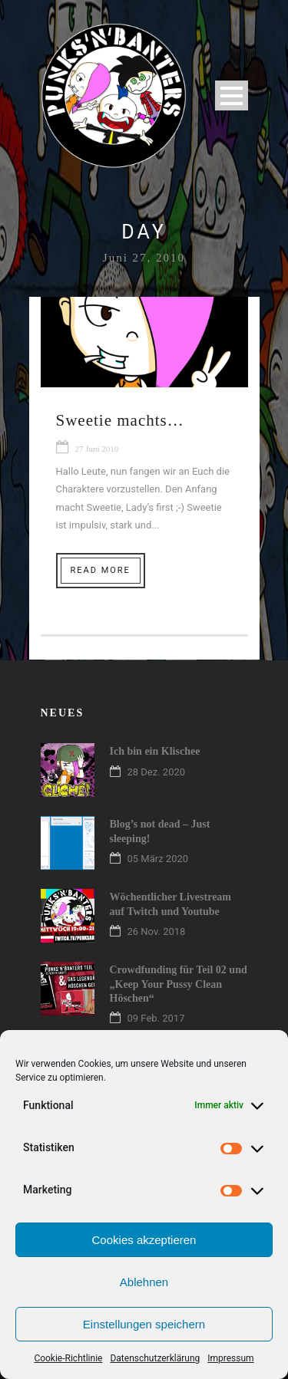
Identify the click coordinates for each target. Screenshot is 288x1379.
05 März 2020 (158, 858)
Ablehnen (144, 1281)
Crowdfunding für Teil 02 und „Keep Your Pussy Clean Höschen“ (178, 983)
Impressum (230, 1358)
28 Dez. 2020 (156, 772)
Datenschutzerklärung (155, 1358)
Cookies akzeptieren (144, 1239)
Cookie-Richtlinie (68, 1358)
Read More (101, 570)
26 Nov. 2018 (156, 931)
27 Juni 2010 (97, 448)
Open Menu (231, 95)
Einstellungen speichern (144, 1324)
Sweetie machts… (120, 420)
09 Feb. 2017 (156, 1018)
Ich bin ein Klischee (155, 751)
